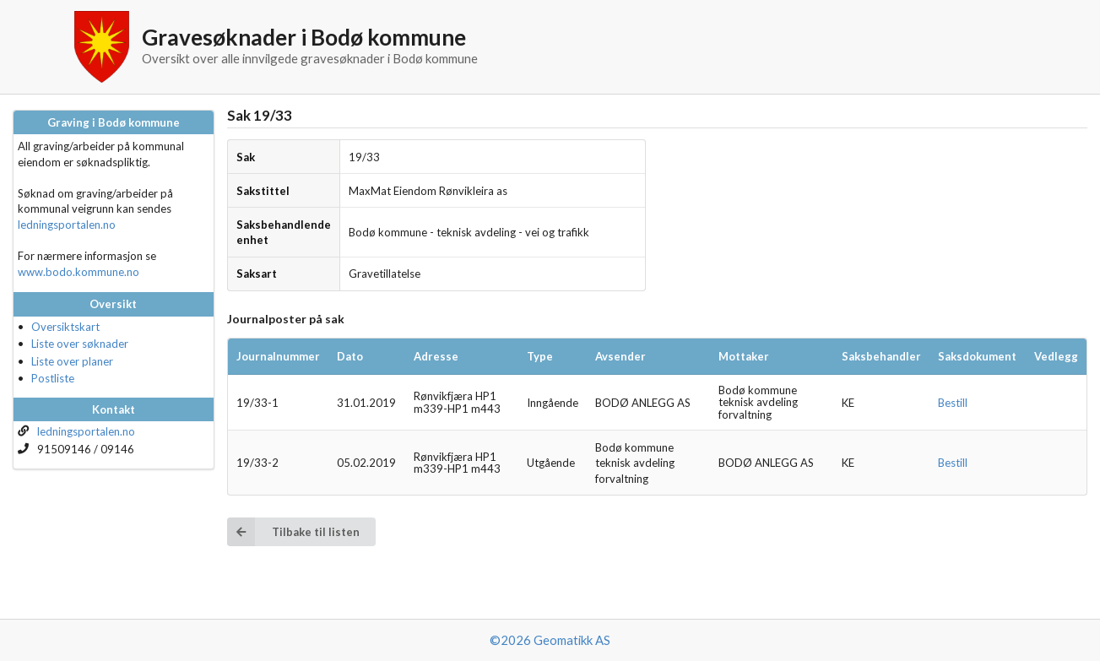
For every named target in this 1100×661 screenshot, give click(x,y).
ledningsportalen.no (67, 224)
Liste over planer (72, 361)
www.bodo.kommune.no (78, 272)
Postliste (52, 378)
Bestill (952, 402)
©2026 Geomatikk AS (550, 639)
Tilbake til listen (293, 531)
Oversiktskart (65, 326)
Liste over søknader (79, 343)
